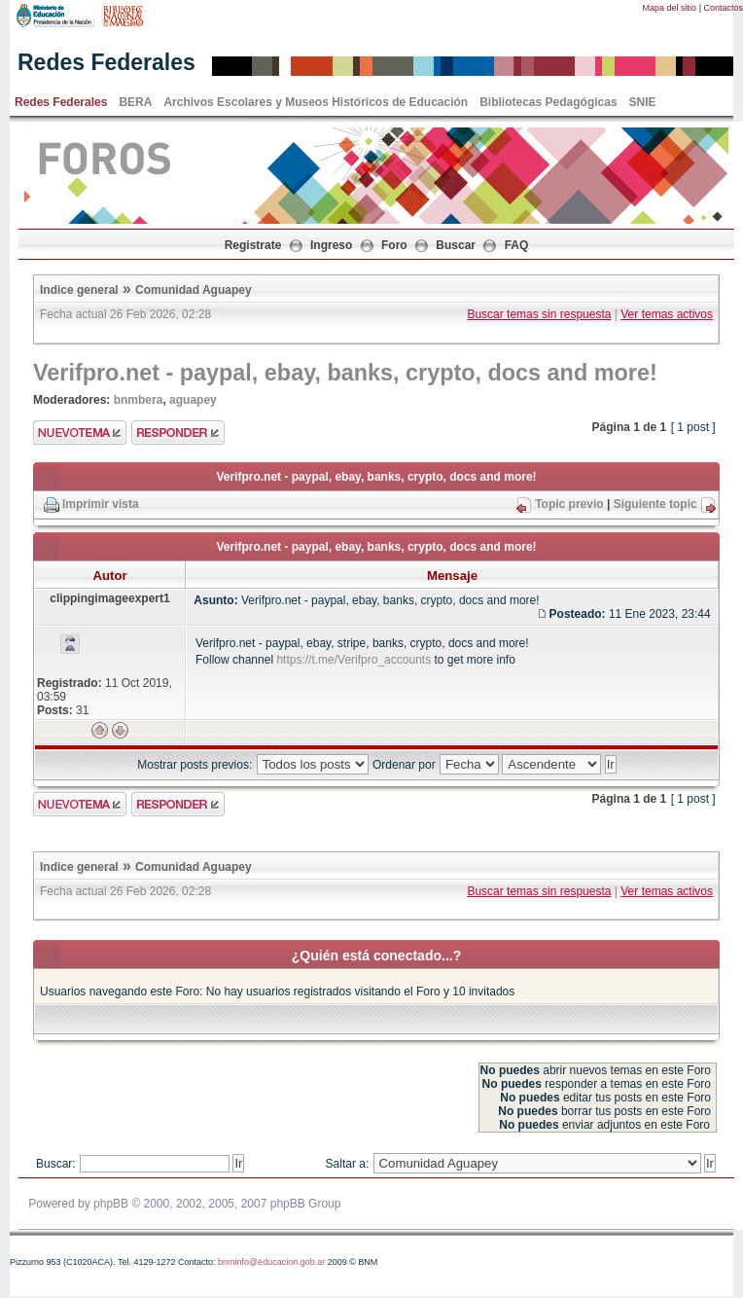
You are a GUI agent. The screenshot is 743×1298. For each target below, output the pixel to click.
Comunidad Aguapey (193, 290)
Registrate (253, 245)
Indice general (79, 290)
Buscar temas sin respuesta (539, 314)
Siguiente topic (655, 504)
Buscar (456, 245)
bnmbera (138, 400)
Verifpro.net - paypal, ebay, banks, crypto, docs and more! (345, 372)
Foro (394, 245)
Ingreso (331, 245)
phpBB (110, 1203)
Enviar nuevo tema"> (79, 432)
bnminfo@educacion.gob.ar (271, 1262)
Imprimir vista (100, 504)
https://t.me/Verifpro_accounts (353, 660)
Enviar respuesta (178, 432)
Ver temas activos (666, 314)
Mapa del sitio (670, 8)
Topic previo (569, 504)
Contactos (723, 8)
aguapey (193, 400)
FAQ (517, 245)
